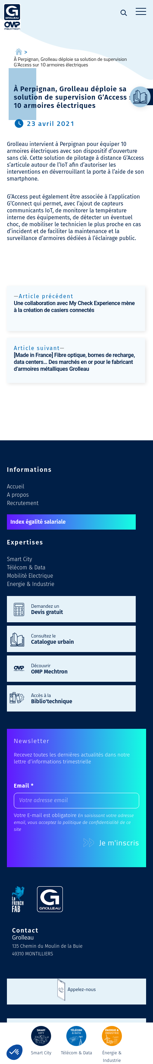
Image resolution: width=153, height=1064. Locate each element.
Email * (24, 785)
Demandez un (80, 608)
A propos (18, 495)
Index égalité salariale (38, 522)
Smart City (19, 559)
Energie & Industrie (30, 584)
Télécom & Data (26, 567)
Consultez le (80, 638)
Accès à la (80, 698)
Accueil (15, 486)
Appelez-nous (82, 989)
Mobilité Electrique (30, 575)
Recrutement (22, 503)
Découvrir (80, 668)
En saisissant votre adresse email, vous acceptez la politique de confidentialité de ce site (74, 822)
